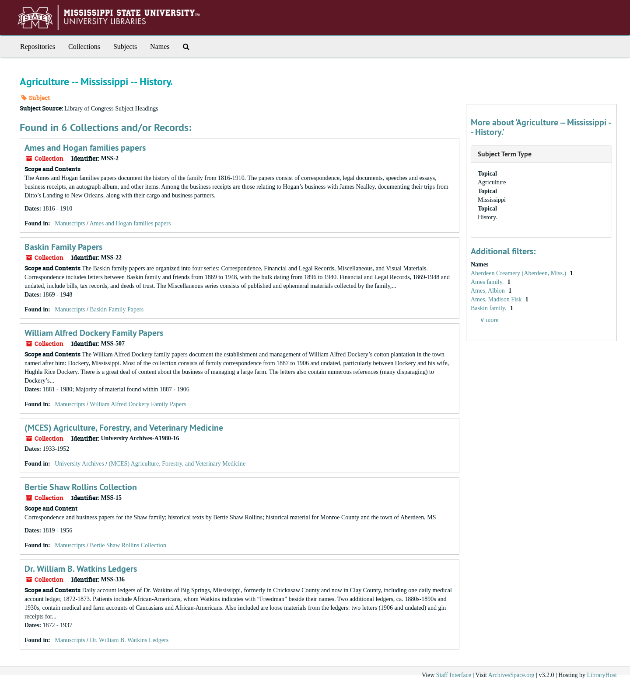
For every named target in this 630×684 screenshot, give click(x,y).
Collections (84, 46)
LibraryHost (602, 675)
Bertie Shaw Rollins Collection (80, 487)
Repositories (37, 46)
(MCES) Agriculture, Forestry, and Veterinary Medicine (123, 427)
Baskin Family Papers (63, 246)
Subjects (125, 46)
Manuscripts (70, 223)
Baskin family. (489, 308)
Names (159, 46)
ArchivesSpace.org (511, 675)
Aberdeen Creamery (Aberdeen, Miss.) (519, 273)
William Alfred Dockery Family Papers (93, 333)
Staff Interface (453, 675)
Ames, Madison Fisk (497, 299)
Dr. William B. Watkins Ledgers (80, 568)
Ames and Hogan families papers (85, 147)
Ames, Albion (488, 290)
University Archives (79, 463)
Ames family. (488, 282)
